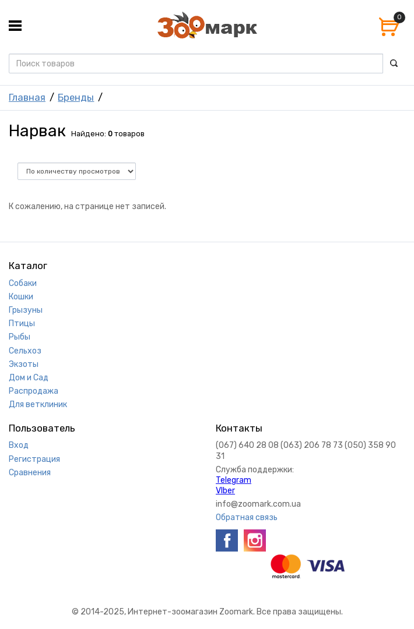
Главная (27, 97)
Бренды (76, 97)
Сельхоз (25, 351)
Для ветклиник (38, 404)
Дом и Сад (28, 378)
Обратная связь (247, 517)
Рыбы (19, 337)
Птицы (22, 323)
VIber (225, 491)
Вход (19, 445)
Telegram (233, 480)
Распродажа (33, 391)
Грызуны (26, 310)
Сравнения (30, 473)
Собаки (23, 283)
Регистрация (34, 459)
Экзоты (23, 364)
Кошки (21, 297)
